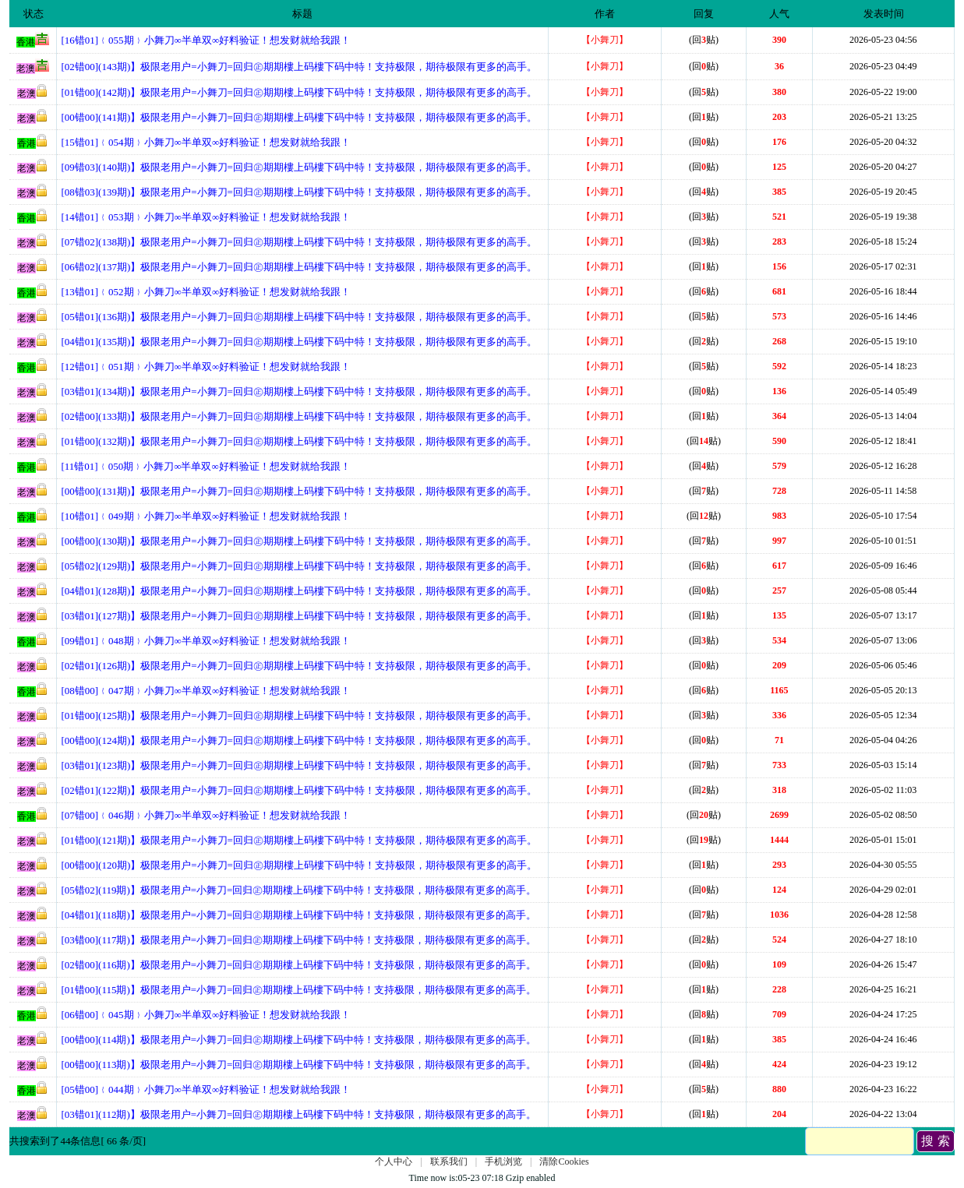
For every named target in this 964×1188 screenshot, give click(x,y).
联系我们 (449, 1161)
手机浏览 (503, 1161)
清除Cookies (563, 1161)
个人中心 (393, 1161)
